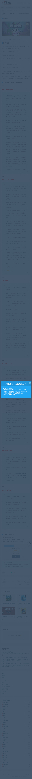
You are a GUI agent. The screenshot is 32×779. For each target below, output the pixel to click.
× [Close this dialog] (29, 383)
